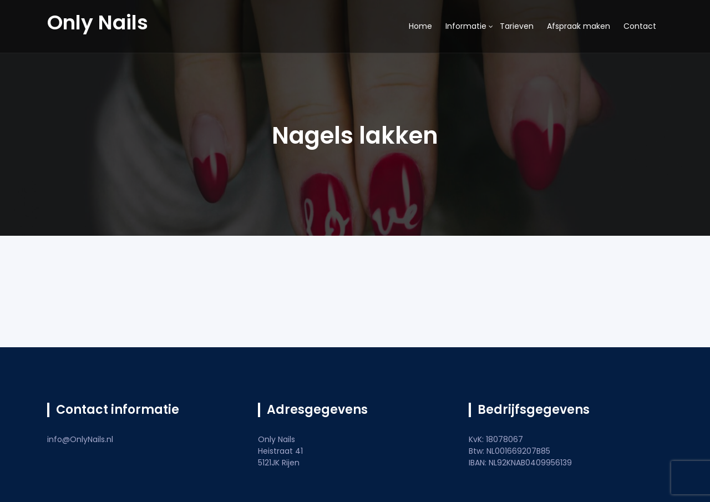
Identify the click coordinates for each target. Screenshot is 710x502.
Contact (639, 26)
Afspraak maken (578, 26)
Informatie (465, 26)
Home (420, 26)
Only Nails (97, 22)
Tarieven (517, 26)
